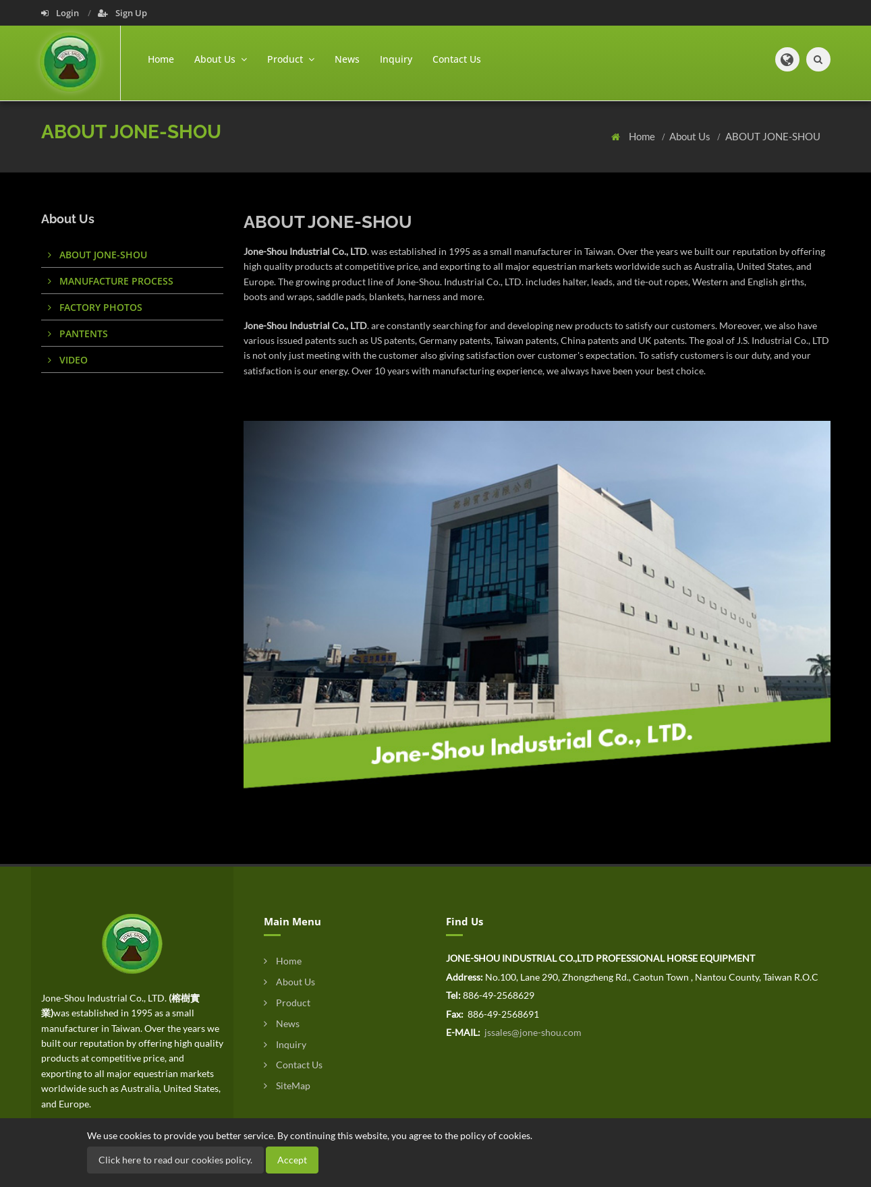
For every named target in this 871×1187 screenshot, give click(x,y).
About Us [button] (220, 59)
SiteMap (287, 1085)
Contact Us (456, 59)
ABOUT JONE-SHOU (772, 136)
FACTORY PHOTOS (95, 307)
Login (61, 13)
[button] (787, 59)
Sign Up (122, 13)
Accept (292, 1159)
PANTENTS (78, 333)
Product (287, 1002)
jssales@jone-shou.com (532, 1032)
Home (161, 59)
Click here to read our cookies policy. (175, 1159)
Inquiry (396, 59)
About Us (690, 136)
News (347, 59)
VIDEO (68, 359)
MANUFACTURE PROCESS (110, 280)
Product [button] (290, 59)
